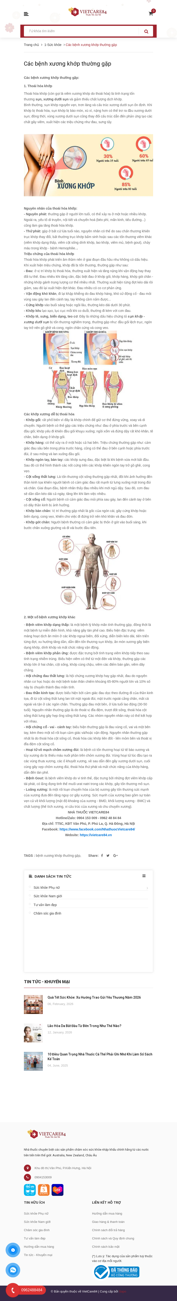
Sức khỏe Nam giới (48, 896)
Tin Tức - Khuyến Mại (47, 981)
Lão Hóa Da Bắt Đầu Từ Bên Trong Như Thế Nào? (84, 1026)
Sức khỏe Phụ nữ (47, 887)
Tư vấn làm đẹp (45, 905)
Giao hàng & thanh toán (108, 1222)
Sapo (122, 1291)
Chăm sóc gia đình (47, 913)
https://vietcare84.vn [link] (96, 835)
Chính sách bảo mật (105, 1246)
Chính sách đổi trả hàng (108, 1230)
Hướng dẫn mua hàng (39, 1246)
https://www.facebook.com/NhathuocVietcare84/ (97, 829)
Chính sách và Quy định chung (113, 1238)
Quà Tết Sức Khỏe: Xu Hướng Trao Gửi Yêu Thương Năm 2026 (94, 997)
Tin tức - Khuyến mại (38, 1255)
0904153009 (43, 1177)
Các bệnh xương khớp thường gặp (67, 64)
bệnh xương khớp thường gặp (58, 855)
